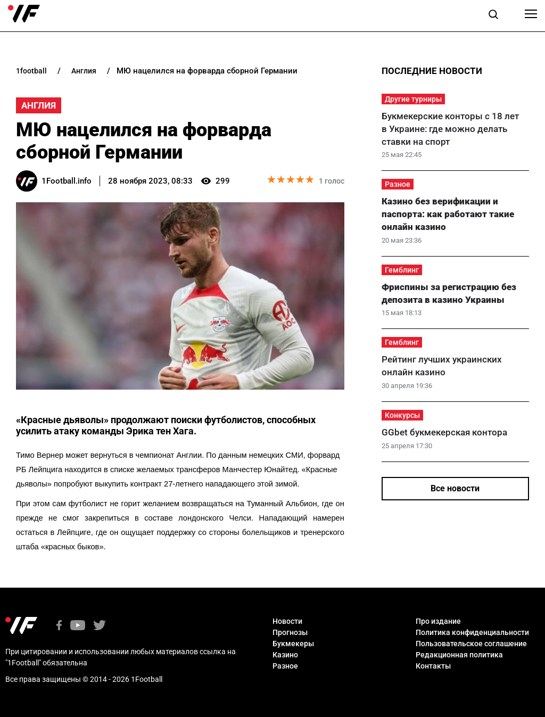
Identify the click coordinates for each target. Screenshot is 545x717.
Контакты (433, 666)
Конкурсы (402, 415)
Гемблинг (402, 270)
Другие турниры (413, 99)
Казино (285, 654)
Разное (397, 184)
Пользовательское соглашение (471, 643)
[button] (493, 16)
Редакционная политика (459, 654)
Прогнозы (290, 632)
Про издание (438, 621)
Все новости (455, 488)
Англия (38, 105)
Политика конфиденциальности (472, 632)
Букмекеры (293, 643)
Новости (287, 621)
